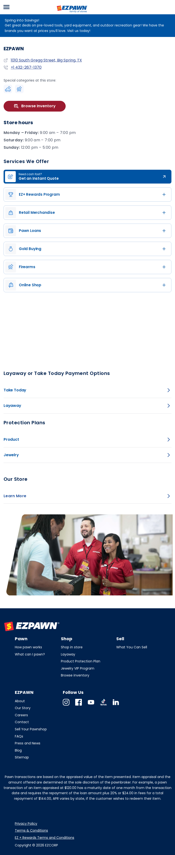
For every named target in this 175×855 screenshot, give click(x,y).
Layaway (68, 654)
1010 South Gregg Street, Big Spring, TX (46, 60)
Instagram (66, 705)
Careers (21, 715)
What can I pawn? (30, 654)
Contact (22, 722)
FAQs (19, 736)
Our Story (23, 708)
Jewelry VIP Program (77, 668)
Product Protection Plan (80, 661)
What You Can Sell (131, 647)
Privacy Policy (26, 823)
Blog (18, 750)
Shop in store (72, 647)
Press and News (27, 743)
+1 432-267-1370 (26, 67)
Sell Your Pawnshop (31, 729)
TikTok (103, 705)
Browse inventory (75, 675)
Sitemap (22, 757)
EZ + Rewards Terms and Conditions (44, 837)
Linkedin (115, 705)
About (20, 701)
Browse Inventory (35, 106)
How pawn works (28, 647)
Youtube (91, 705)
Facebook (78, 705)
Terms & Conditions (31, 830)
